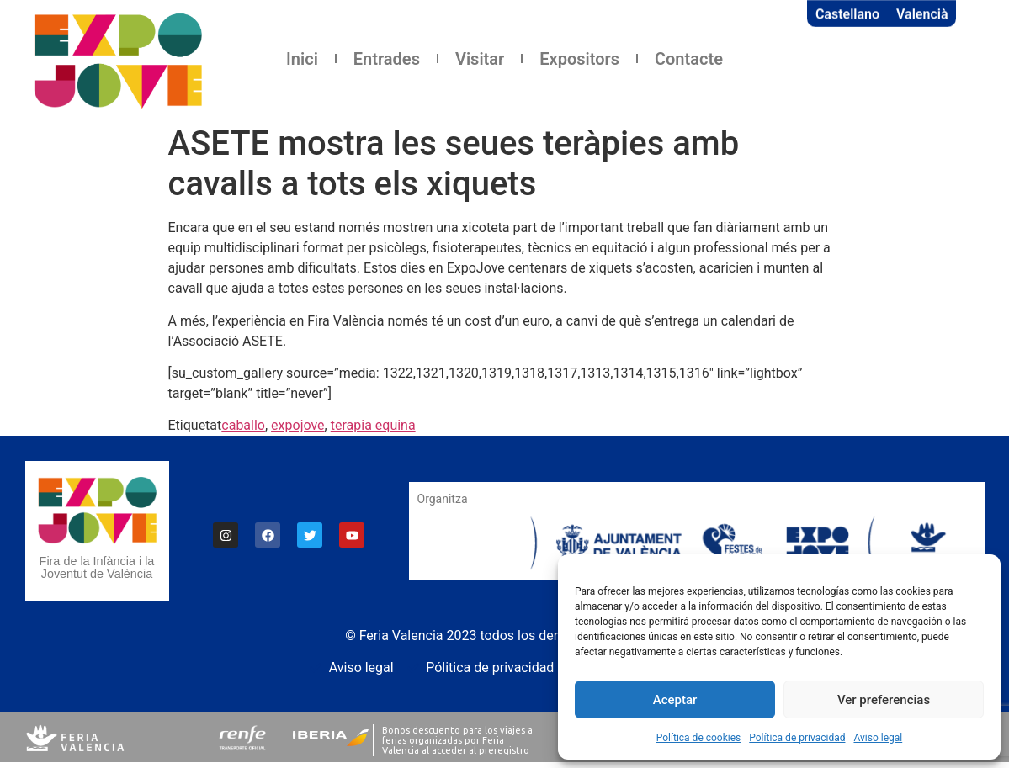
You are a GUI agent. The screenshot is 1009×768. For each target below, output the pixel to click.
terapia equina (373, 425)
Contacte (689, 59)
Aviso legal (877, 738)
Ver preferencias (883, 699)
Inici (302, 59)
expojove (298, 425)
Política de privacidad (797, 738)
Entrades (386, 59)
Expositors (579, 59)
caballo (243, 425)
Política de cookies (698, 738)
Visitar (479, 59)
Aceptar (675, 699)
